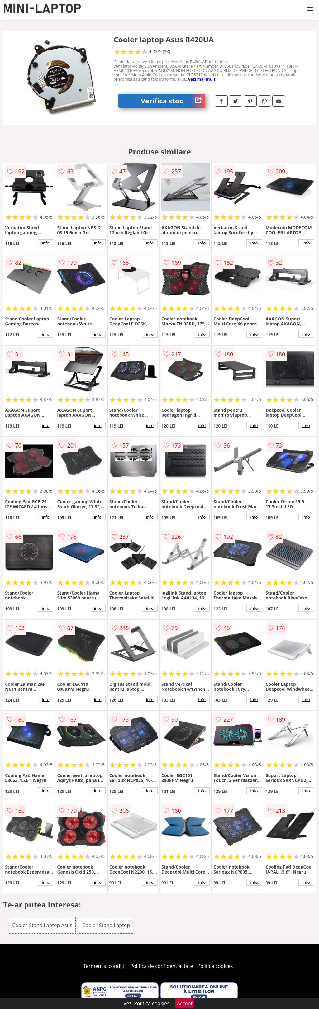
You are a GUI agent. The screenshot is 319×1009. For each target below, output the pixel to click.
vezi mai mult (202, 79)
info (45, 243)
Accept (185, 1003)
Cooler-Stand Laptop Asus (42, 925)
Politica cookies (215, 966)
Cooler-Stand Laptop (106, 925)
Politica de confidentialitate (161, 966)
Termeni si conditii (104, 966)
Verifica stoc (173, 101)
